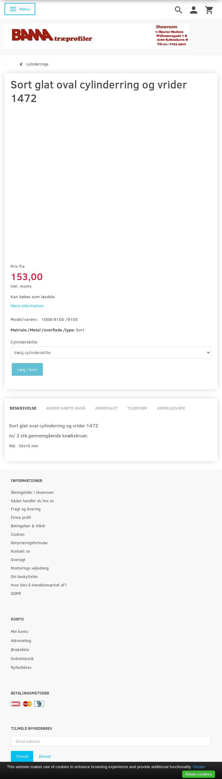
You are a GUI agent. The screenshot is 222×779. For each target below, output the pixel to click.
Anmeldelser (171, 408)
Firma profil (21, 517)
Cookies (17, 534)
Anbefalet (106, 408)
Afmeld (45, 756)
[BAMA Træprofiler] (97, 34)
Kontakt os (20, 551)
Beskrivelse (23, 408)
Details (199, 767)
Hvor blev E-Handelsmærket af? (39, 584)
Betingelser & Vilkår (28, 525)
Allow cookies (198, 774)
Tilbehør (137, 408)
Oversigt (18, 559)
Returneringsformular (29, 542)
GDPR (16, 593)
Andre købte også (65, 408)
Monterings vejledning (30, 567)
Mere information (27, 305)
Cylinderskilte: (24, 342)
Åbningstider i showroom (32, 492)
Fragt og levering (25, 508)
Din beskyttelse (24, 576)
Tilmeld (22, 756)
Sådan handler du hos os (32, 500)
